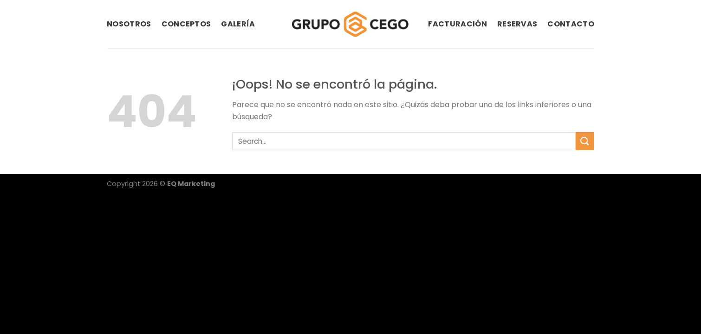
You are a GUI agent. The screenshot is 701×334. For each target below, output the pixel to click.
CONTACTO (570, 24)
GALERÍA (238, 24)
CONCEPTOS (186, 24)
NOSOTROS (129, 24)
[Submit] (585, 141)
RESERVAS (517, 24)
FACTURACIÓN (457, 24)
